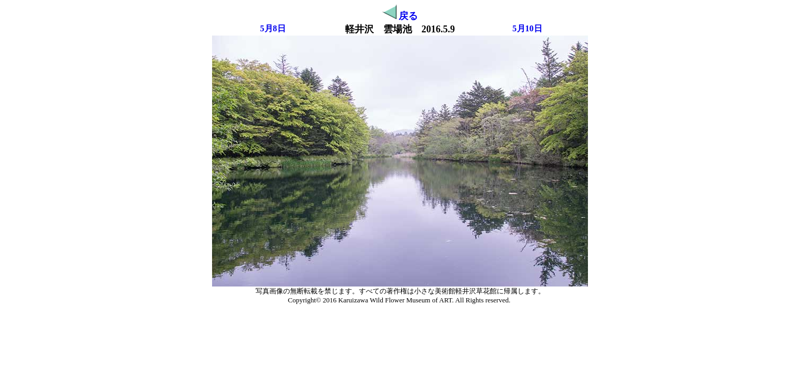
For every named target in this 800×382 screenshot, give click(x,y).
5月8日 (273, 28)
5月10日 (527, 28)
